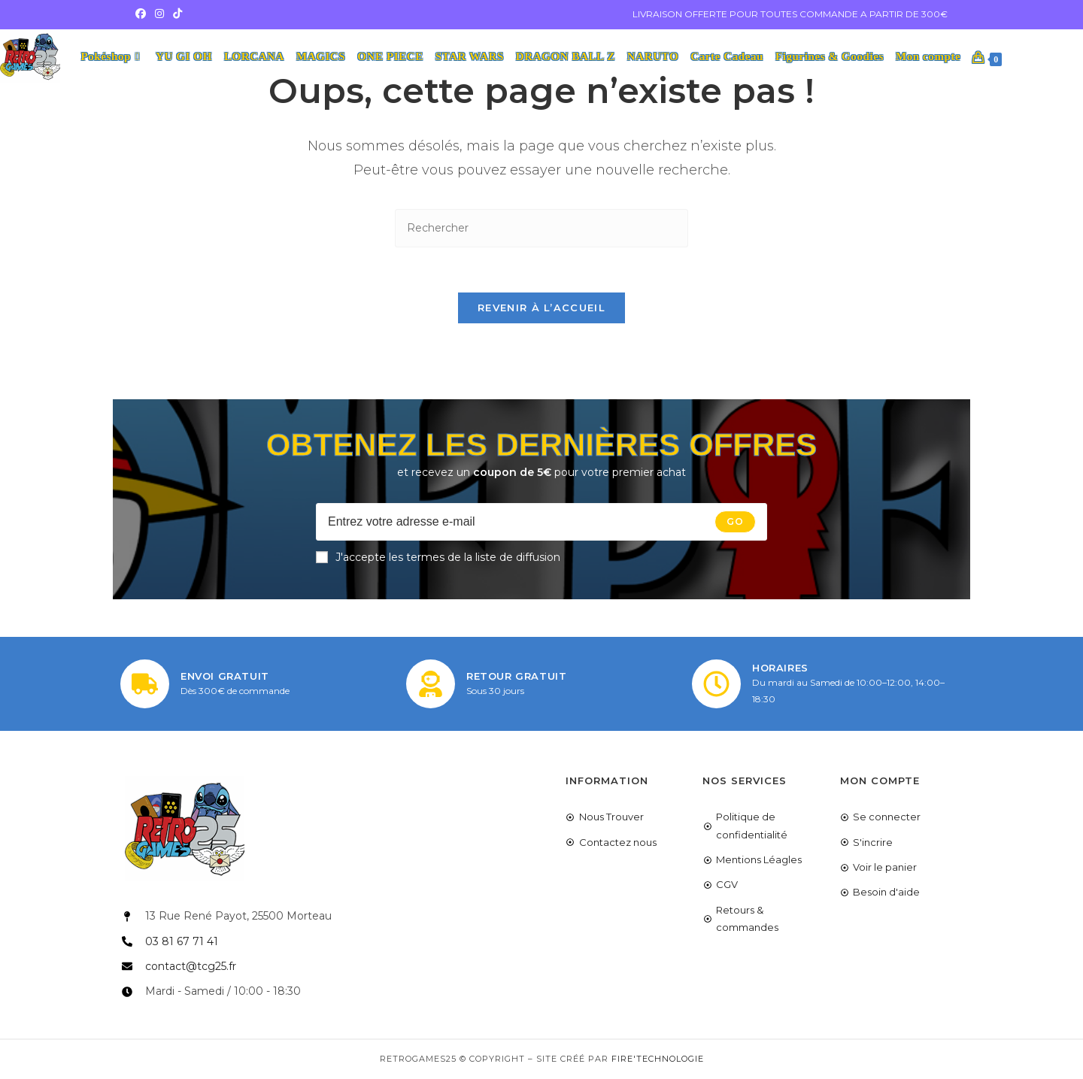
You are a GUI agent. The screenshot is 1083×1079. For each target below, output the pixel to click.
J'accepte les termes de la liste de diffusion (438, 558)
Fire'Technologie (657, 1059)
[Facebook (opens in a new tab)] (142, 14)
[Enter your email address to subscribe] (541, 522)
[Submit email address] (735, 522)
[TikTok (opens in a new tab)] (177, 14)
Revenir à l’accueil (541, 308)
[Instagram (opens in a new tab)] (159, 14)
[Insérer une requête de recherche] (541, 228)
